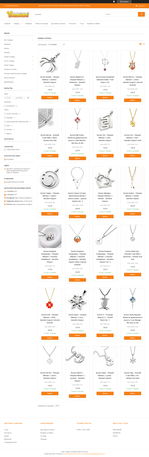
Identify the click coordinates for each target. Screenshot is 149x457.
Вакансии (7, 439)
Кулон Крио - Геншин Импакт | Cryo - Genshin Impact (77, 317)
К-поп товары (9, 61)
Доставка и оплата (58, 23)
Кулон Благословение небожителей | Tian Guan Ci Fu (105, 79)
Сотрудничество (10, 442)
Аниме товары (9, 57)
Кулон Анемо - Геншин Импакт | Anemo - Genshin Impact (49, 79)
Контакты (72, 23)
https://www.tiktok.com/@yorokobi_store (26, 204)
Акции (6, 436)
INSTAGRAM (117, 430)
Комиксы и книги (10, 69)
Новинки (28, 23)
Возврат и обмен (93, 23)
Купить (49, 97)
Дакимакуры (9, 82)
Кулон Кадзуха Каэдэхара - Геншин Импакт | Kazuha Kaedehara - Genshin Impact (49, 256)
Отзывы (44, 436)
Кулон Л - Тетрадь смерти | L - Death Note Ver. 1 (105, 317)
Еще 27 (9, 133)
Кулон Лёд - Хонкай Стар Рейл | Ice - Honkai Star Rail (132, 375)
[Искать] (141, 14)
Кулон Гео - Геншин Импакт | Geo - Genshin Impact (105, 137)
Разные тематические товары (15, 73)
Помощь (44, 439)
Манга (6, 48)
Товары (16, 23)
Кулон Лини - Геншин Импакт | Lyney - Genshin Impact (105, 375)
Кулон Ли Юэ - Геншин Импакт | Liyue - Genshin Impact (49, 375)
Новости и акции (41, 23)
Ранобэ (7, 52)
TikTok (115, 436)
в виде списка (144, 44)
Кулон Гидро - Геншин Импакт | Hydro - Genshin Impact (50, 196)
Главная (7, 23)
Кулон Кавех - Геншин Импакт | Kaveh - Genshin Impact (132, 196)
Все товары (8, 40)
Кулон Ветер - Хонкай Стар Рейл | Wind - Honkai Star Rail (50, 137)
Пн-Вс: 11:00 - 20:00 (83, 430)
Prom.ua (85, 452)
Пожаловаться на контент (72, 454)
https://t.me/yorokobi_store (29, 201)
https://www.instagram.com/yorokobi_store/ (30, 198)
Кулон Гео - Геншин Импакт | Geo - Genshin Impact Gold (132, 137)
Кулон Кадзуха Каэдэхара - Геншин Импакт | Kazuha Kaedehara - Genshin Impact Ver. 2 (105, 256)
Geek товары (9, 65)
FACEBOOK (116, 433)
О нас (82, 23)
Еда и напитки (9, 78)
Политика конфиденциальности (93, 454)
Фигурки (7, 44)
